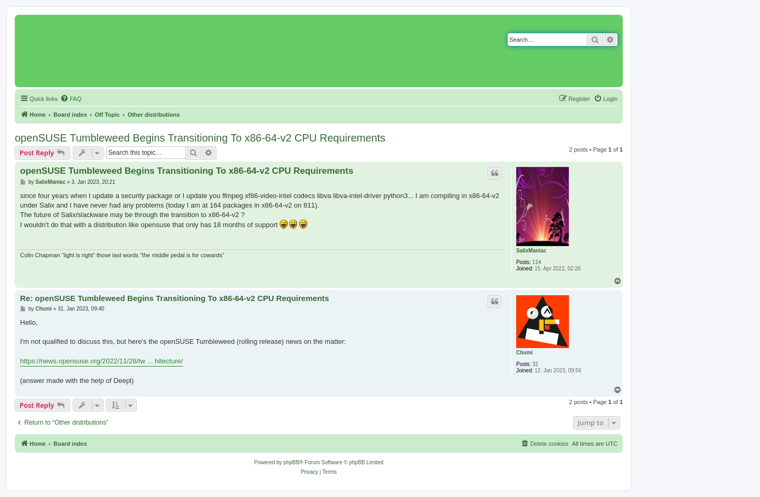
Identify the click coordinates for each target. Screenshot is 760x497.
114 (537, 262)
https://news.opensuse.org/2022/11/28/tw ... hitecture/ (101, 361)
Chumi (524, 352)
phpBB (291, 462)
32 (535, 364)
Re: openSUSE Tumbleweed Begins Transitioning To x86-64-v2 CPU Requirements (174, 298)
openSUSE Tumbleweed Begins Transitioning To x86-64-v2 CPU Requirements (200, 138)
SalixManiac (531, 251)
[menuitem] (70, 98)
